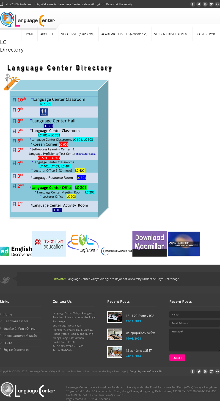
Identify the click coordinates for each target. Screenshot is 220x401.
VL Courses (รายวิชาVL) (77, 34)
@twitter (60, 279)
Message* (194, 340)
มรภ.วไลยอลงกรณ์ (15, 321)
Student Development (171, 34)
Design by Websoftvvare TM (145, 371)
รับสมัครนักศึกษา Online (19, 328)
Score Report (206, 34)
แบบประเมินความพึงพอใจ (20, 336)
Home (29, 34)
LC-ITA (7, 343)
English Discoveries (16, 350)
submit (177, 358)
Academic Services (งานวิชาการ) (124, 34)
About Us (47, 34)
